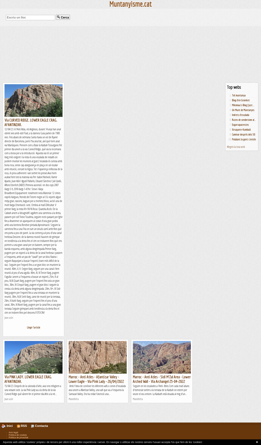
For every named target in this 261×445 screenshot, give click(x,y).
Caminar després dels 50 (243, 134)
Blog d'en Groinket (241, 100)
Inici (9, 426)
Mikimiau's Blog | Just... (243, 105)
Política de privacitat (18, 437)
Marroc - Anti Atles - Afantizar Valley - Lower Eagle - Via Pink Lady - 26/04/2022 (96, 379)
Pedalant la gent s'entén (244, 139)
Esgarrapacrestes (240, 124)
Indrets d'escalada (240, 115)
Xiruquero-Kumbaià (241, 129)
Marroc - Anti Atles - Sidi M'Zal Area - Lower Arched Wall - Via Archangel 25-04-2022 (162, 379)
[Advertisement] (130, 54)
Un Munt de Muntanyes (243, 110)
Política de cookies (18, 435)
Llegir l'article (33, 327)
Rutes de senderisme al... (244, 119)
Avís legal (13, 432)
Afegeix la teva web (236, 147)
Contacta (39, 426)
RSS (22, 426)
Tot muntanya (239, 95)
